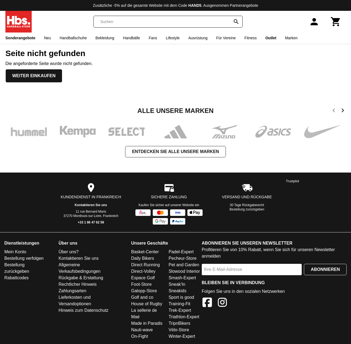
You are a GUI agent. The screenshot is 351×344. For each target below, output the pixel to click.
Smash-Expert (182, 277)
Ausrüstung (197, 38)
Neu (47, 38)
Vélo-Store (178, 329)
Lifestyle (173, 38)
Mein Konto (15, 251)
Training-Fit (179, 303)
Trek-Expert (179, 310)
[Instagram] (222, 303)
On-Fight (139, 336)
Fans (153, 38)
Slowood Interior (184, 271)
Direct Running (145, 264)
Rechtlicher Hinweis (77, 284)
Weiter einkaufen (34, 75)
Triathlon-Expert (183, 316)
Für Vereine (226, 38)
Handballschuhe (73, 38)
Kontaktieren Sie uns (91, 205)
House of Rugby (146, 303)
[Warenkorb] (335, 21)
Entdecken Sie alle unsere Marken (175, 151)
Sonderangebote (20, 38)
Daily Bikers (142, 258)
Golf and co (142, 297)
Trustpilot (292, 181)
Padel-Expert (181, 251)
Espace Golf (143, 277)
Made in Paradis (146, 323)
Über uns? (68, 251)
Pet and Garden (183, 264)
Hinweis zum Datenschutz (83, 310)
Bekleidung (105, 38)
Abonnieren (325, 269)
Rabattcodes (16, 277)
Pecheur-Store (182, 258)
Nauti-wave (142, 329)
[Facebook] (207, 303)
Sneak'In (176, 284)
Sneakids (177, 290)
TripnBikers (179, 323)
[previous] (334, 111)
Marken (291, 38)
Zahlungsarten (72, 290)
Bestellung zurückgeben (247, 209)
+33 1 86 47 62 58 (91, 222)
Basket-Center (145, 251)
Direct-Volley (143, 271)
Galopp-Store (144, 290)
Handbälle (131, 38)
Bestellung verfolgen (24, 258)
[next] (343, 111)
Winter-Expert (181, 336)
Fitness (251, 38)
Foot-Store (141, 284)
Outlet (270, 38)
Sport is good (181, 297)
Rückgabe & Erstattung (80, 277)
